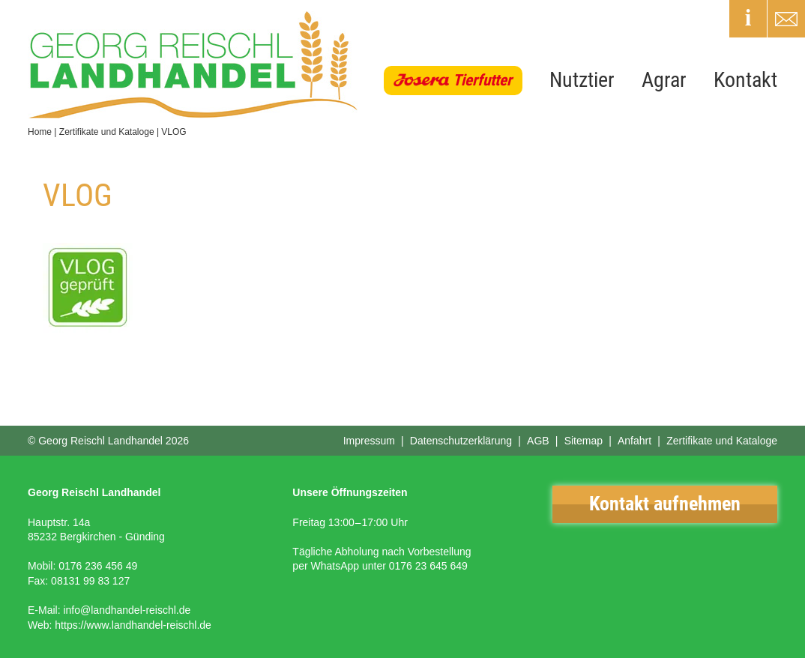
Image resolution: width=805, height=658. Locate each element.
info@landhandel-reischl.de (126, 610)
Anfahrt (634, 441)
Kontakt (745, 79)
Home (40, 132)
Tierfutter (482, 80)
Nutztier (582, 79)
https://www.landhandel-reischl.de (133, 625)
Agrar (664, 79)
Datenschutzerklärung (461, 441)
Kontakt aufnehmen (665, 503)
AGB (538, 441)
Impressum (369, 441)
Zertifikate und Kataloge (106, 132)
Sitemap (583, 441)
